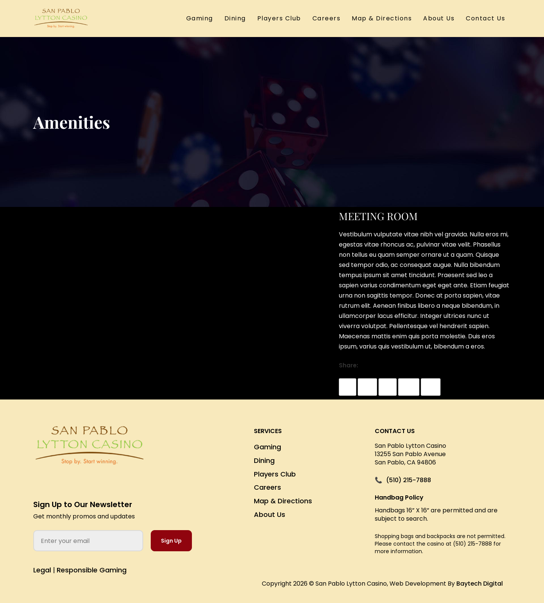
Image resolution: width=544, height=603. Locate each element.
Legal (42, 570)
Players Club (279, 18)
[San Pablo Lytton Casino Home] (89, 451)
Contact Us (485, 18)
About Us (438, 18)
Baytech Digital (479, 583)
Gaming (199, 18)
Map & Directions (382, 18)
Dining (235, 18)
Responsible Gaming (92, 570)
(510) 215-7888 (408, 480)
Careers (326, 18)
